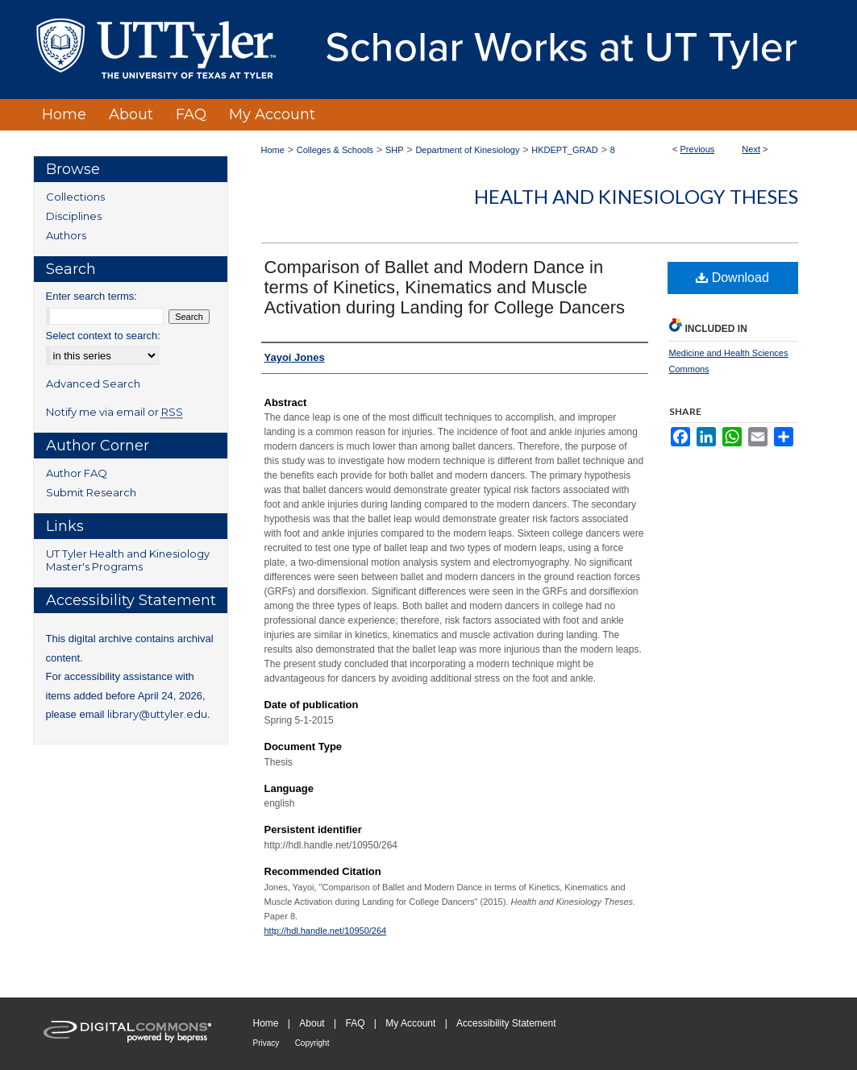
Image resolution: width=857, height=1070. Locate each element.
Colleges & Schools (335, 150)
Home (273, 150)
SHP (394, 150)
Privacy (266, 1043)
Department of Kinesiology (467, 150)
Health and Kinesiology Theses (636, 196)
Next (751, 149)
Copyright (312, 1043)
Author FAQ (76, 473)
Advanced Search (93, 383)
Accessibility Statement (505, 1023)
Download (732, 277)
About (311, 1023)
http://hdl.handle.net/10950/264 (325, 930)
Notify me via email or (114, 411)
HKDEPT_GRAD (564, 150)
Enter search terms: (91, 296)
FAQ (354, 1023)
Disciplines (74, 215)
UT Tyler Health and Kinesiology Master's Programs (128, 560)
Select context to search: (103, 336)
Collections (75, 196)
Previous (697, 149)
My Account (410, 1023)
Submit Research (91, 492)
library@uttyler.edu (157, 713)
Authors (66, 235)
